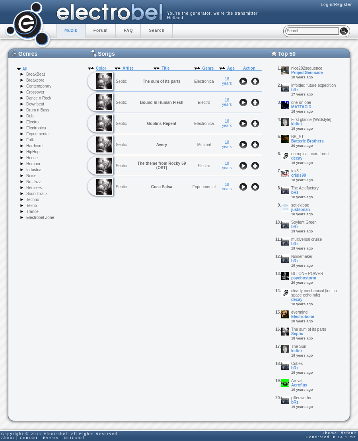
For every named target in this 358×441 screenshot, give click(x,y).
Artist (128, 68)
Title (165, 68)
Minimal (204, 144)
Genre (208, 68)
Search (156, 30)
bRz (294, 90)
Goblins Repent (161, 123)
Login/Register (336, 4)
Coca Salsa (161, 187)
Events (51, 438)
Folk (30, 140)
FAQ (128, 30)
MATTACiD (301, 107)
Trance (32, 211)
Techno (32, 199)
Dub (29, 116)
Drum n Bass (37, 110)
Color (101, 68)
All (24, 69)
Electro (32, 122)
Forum (100, 30)
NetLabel (74, 438)
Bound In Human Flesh (161, 102)
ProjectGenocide (307, 72)
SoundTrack (37, 193)
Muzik (71, 30)
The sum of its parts (162, 81)
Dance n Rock (38, 98)
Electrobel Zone (40, 217)
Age (231, 68)
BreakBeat (35, 74)
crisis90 (298, 175)
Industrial (34, 170)
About (8, 438)
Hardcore (34, 146)
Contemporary (38, 86)
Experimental (37, 134)
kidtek (297, 124)
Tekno (31, 205)
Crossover (35, 92)
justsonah (300, 209)
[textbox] (312, 31)
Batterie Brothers (307, 141)
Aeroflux (299, 385)
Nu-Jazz (33, 182)
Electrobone (302, 316)
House (32, 158)
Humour (33, 164)
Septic (297, 334)
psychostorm (303, 278)
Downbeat (35, 104)
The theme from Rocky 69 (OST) (162, 165)
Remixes (34, 187)
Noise (31, 176)
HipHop (32, 152)
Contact (29, 438)
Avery (161, 144)
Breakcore (35, 80)
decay (296, 158)
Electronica (36, 128)
